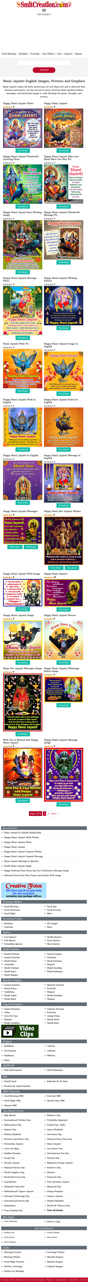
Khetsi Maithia (10, 1242)
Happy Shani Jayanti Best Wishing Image (22, 213)
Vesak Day (9, 1158)
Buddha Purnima (12, 1153)
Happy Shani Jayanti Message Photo (20, 279)
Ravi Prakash (52, 1237)
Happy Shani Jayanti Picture (60, 615)
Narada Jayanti (12, 1162)
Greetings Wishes (55, 1252)
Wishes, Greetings (13, 1266)
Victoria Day (53, 1158)
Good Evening (54, 910)
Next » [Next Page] (54, 813)
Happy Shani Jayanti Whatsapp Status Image (61, 669)
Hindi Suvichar (54, 961)
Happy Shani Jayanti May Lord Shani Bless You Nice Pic (61, 158)
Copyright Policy (61, 1280)
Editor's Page (53, 1221)
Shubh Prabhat (11, 968)
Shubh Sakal (10, 995)
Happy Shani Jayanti (55, 103)
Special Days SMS (56, 1100)
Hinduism (9, 1055)
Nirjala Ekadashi (55, 1200)
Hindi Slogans (11, 975)
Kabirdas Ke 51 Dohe (57, 1081)
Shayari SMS (10, 1105)
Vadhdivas (9, 992)
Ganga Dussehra (55, 1191)
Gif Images (52, 923)
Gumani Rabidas (53, 1233)
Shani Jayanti (54, 1143)
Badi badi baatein (13, 1070)
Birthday (23, 53)
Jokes (7, 1012)
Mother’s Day (53, 1115)
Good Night (10, 913)
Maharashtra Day (12, 1124)
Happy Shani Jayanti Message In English (62, 456)
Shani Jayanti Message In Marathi (21, 861)
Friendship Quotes (13, 944)
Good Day (52, 906)
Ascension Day (54, 1134)
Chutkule (51, 957)
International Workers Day (17, 1120)
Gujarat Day (10, 1129)
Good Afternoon (12, 910)
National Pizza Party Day (59, 1139)
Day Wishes (48, 53)
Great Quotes (53, 940)
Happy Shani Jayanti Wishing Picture (60, 279)
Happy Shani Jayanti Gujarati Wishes (23, 851)
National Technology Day (16, 1196)
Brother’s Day (54, 1167)
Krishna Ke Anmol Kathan (17, 1086)
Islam (7, 1060)
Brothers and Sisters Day (16, 1139)
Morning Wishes (12, 1257)
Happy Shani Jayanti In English (20, 455)
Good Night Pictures (14, 1261)
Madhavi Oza (9, 1233)
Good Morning (9, 53)
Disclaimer (50, 1280)
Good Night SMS (12, 1100)
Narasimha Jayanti (13, 1143)
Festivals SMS (54, 1096)
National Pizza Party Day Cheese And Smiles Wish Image (32, 875)
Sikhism (51, 1055)
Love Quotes (10, 937)
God (59, 53)
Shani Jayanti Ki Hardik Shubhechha (22, 832)
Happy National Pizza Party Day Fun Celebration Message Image (36, 870)
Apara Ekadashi (55, 1129)
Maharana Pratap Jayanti (60, 1162)
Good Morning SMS (13, 1096)
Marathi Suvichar (55, 985)
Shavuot (51, 1172)
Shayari (68, 53)
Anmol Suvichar (12, 957)
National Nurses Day (14, 1167)
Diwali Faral (10, 1081)
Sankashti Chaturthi (14, 1186)
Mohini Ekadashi (12, 1134)
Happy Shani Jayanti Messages (20, 511)
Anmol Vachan (54, 954)
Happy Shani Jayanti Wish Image (21, 573)
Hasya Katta (10, 988)
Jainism (51, 1046)
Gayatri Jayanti (55, 1196)
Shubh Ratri (10, 971)
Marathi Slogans (55, 1257)
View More (15, 547)
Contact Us (83, 1280)
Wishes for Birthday (14, 1271)
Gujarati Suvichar (55, 1009)
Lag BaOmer (10, 1181)
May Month (10, 1115)
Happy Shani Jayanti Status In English (61, 401)
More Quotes (53, 944)
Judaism (51, 1050)
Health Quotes (54, 937)
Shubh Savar (53, 1019)
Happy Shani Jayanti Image (18, 615)
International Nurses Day (16, 1200)
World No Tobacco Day (58, 1205)
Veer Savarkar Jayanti (58, 1181)
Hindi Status (10, 961)
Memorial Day (54, 1186)
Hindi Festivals (11, 954)
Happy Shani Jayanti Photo (18, 103)
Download (23, 150)
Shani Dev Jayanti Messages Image (22, 668)
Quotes (78, 53)
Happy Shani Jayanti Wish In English (19, 401)
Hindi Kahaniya (55, 971)
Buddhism (9, 1046)
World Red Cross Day (14, 1177)
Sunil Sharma (9, 1237)
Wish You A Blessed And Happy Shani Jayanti (20, 741)
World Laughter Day (14, 1172)
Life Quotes (10, 940)
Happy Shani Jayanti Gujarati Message (23, 856)
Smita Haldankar (10, 1221)
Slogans (51, 999)
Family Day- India (56, 1124)
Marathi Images (55, 1261)
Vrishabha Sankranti (57, 1120)
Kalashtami (10, 1205)
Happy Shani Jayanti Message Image (60, 741)
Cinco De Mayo (11, 1148)
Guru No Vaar (11, 1016)
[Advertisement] (44, 34)
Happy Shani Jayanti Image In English (61, 345)
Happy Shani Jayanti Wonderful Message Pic (62, 213)
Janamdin (9, 964)
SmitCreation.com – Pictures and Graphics (30, 1280)
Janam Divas (53, 1016)
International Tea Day (58, 1153)
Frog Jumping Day (13, 1210)
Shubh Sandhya (54, 968)
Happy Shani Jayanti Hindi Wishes (21, 837)
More (49, 913)
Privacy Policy (73, 1280)
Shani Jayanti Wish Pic (16, 343)
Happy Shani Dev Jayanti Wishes (62, 511)
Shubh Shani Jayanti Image (18, 866)
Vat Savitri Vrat (55, 1148)
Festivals (35, 53)
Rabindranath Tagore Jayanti (19, 1191)
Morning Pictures (12, 1252)
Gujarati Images (55, 1266)
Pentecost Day (54, 1177)
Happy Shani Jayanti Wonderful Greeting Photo (21, 158)
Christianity (10, 1050)
